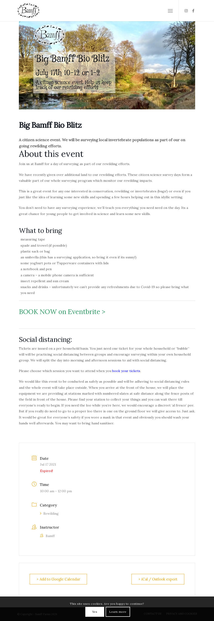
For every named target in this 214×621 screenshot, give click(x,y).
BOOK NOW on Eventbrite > (62, 311)
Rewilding (49, 513)
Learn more (118, 611)
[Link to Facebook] (193, 10)
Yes (94, 611)
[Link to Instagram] (186, 10)
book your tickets (126, 371)
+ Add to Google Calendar (58, 579)
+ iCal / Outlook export (157, 579)
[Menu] (170, 10)
